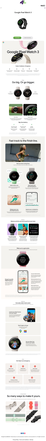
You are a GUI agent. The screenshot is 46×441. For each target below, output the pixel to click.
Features (17, 37)
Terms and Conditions (24, 439)
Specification (27, 37)
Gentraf (8, 436)
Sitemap (31, 439)
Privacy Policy (15, 439)
